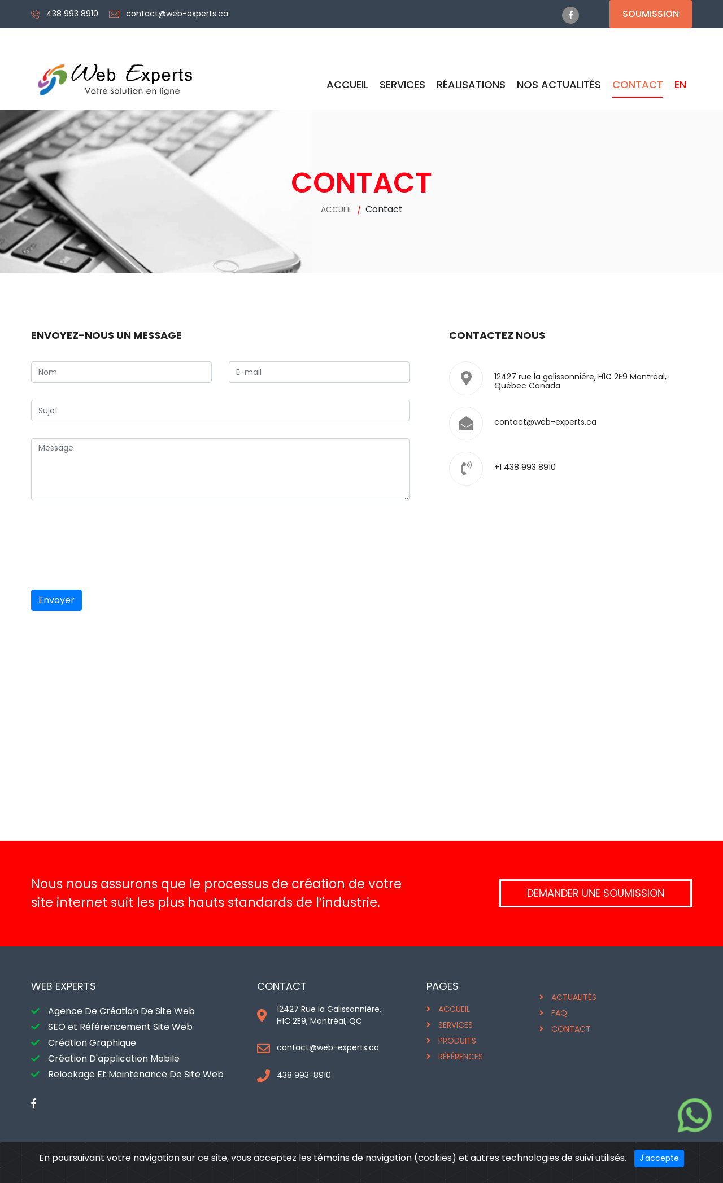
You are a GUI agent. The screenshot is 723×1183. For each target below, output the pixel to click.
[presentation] (117, 545)
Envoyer (56, 599)
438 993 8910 (72, 13)
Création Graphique (92, 1042)
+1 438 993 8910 (525, 467)
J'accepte (659, 1158)
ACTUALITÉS (573, 997)
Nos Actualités (559, 84)
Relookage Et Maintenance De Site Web (136, 1074)
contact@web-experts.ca (177, 13)
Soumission (650, 13)
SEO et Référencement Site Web (120, 1026)
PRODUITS (457, 1040)
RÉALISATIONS (471, 84)
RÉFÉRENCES (460, 1056)
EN (680, 84)
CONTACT (637, 84)
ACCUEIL (347, 84)
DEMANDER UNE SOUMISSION (595, 893)
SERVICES (402, 84)
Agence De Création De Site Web (121, 1011)
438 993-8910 (304, 1075)
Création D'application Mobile (114, 1058)
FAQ (559, 1013)
